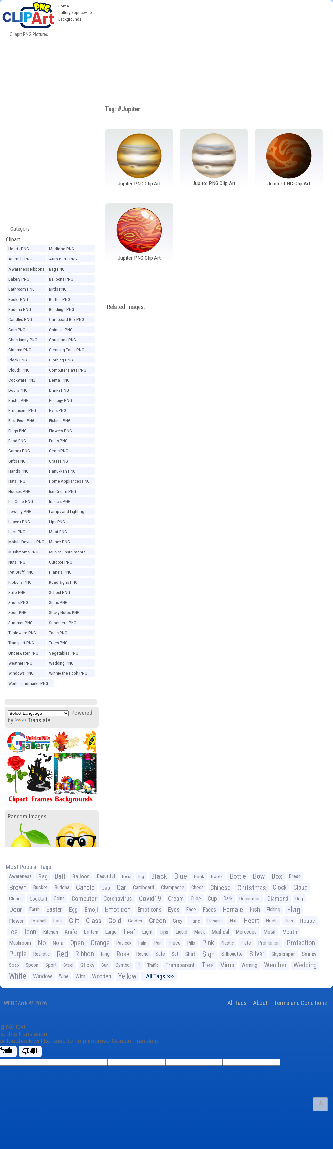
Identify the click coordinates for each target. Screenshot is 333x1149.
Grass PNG (58, 461)
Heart (251, 921)
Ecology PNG (60, 400)
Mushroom (20, 943)
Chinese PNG (61, 329)
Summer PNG (20, 622)
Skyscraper (283, 954)
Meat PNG (58, 531)
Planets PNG (60, 572)
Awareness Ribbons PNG (26, 269)
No (42, 943)
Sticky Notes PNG (64, 612)
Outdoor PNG (60, 562)
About (260, 1003)
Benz (126, 876)
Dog (299, 899)
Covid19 (150, 898)
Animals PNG (20, 258)
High (289, 921)
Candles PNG (20, 319)
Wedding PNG (61, 663)
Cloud (300, 887)
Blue (180, 876)
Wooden (101, 976)
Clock (279, 887)
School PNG (59, 592)
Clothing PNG (61, 359)
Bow (259, 876)
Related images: (126, 307)
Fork (57, 921)
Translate (32, 720)
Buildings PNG (61, 309)
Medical (220, 932)
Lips (163, 932)
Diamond (277, 898)
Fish (255, 909)
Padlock (123, 943)
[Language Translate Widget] (38, 713)
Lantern (91, 932)
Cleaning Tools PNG (66, 349)
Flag (293, 909)
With (80, 976)
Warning (249, 965)
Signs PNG (58, 602)
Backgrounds (69, 19)
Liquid (181, 932)
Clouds (16, 899)
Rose (122, 954)
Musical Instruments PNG (67, 552)
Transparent (180, 965)
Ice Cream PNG (62, 491)
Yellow (127, 976)
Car (121, 887)
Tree (208, 965)
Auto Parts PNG (63, 258)
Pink (208, 943)
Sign (208, 954)
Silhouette (232, 954)
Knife (71, 931)
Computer (84, 899)
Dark (228, 898)
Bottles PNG (59, 299)
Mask (199, 932)
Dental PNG (59, 380)
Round (142, 954)
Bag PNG (57, 269)
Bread (295, 876)
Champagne (172, 887)
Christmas (251, 887)
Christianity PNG (22, 339)
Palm (143, 943)
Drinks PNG (59, 390)
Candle (85, 887)
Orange (100, 943)
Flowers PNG (60, 430)
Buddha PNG (19, 309)
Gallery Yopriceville (75, 12)
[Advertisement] (214, 49)
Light (147, 932)
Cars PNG (16, 329)
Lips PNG (57, 521)
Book (199, 876)
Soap (14, 965)
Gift (74, 921)
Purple (18, 954)
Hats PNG (16, 481)
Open (77, 943)
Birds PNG (58, 289)
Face (191, 909)
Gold (114, 921)
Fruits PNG (58, 440)
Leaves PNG (19, 521)
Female (233, 910)
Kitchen (50, 932)
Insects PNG (60, 501)
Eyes (174, 909)
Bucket (40, 887)
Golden (135, 921)
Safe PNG (17, 592)
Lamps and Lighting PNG (66, 512)
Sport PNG (17, 612)
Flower (16, 921)
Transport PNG (21, 642)
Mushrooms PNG (23, 551)
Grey (177, 921)
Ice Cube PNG (20, 501)
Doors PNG (18, 390)
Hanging (215, 921)
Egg (73, 909)
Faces (209, 909)
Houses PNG (19, 491)
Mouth (289, 931)
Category (17, 229)
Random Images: (28, 816)
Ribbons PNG (20, 582)
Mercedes (246, 932)
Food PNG (17, 440)
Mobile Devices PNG (26, 541)
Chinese (220, 887)
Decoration (249, 899)
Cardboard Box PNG (66, 319)
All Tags (236, 1003)
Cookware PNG (21, 380)
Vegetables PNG (63, 653)
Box (277, 876)
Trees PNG (58, 642)
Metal (269, 932)
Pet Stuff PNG (20, 572)
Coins (59, 898)
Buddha (61, 887)
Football (38, 921)
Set (175, 954)
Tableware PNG (22, 632)
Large (111, 932)
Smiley (309, 954)
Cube (196, 898)
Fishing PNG (60, 420)
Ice (13, 932)
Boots (217, 876)
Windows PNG (20, 673)
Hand (195, 921)
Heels (272, 921)
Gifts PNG (17, 461)
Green (157, 920)
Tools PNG (58, 632)
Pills (191, 943)
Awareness (20, 876)
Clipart (13, 239)
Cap (105, 887)
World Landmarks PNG (28, 683)
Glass (93, 921)
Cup (212, 898)
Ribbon (84, 954)
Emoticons (149, 909)
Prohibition (269, 943)
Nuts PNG (16, 562)
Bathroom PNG (21, 289)
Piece (174, 943)
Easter (54, 909)
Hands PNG (18, 471)
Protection (300, 943)
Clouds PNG (19, 370)
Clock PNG (17, 359)
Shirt (190, 954)
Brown (18, 887)
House (307, 920)
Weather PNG (20, 663)
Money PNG (59, 541)
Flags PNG (17, 430)
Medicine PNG (61, 248)
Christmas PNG (62, 339)
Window (42, 976)
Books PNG (18, 299)
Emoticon (118, 910)
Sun (105, 965)
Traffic (153, 965)
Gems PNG (58, 450)
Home (63, 5)
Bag (42, 876)
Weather (275, 965)
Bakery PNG (18, 279)
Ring (105, 954)
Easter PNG (18, 400)
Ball (59, 876)
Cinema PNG (19, 349)
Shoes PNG (18, 602)
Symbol (123, 965)
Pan (158, 943)
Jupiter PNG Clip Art (139, 183)
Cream (176, 898)
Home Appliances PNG (69, 481)
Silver (256, 954)
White (17, 976)
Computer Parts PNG (67, 370)
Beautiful (106, 876)
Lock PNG (16, 531)
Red (62, 954)
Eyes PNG (57, 410)
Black (159, 876)
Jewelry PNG (20, 511)
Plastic (227, 943)
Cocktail (38, 898)
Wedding (305, 965)
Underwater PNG (23, 653)
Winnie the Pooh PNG (68, 673)
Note (58, 943)
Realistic (41, 954)
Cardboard (143, 887)
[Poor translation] (30, 1051)
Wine (64, 976)
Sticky (87, 965)
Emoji (91, 909)
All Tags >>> (158, 976)
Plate (246, 943)
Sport (51, 965)
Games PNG (19, 450)
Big (141, 876)
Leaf (129, 932)
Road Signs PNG (63, 582)
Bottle (238, 876)
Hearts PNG (18, 248)
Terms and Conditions (300, 1003)
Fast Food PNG (21, 420)
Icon (30, 932)
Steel (68, 965)
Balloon (81, 876)
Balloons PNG (61, 279)
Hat (233, 921)
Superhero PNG (62, 622)
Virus (227, 965)
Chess (197, 887)
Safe (160, 954)
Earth (34, 909)
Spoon (32, 965)
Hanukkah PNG (62, 471)
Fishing (273, 909)
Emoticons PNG (22, 410)
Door (15, 910)
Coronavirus (117, 898)
